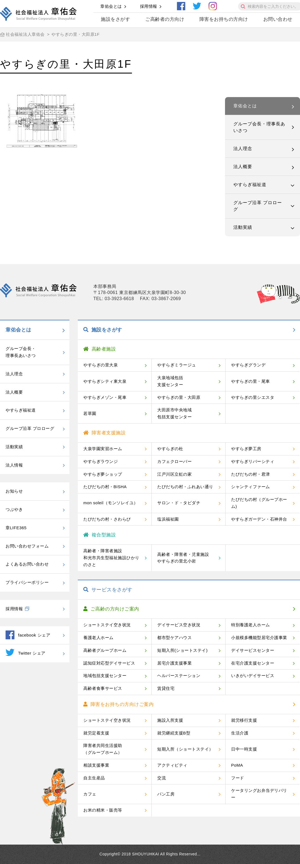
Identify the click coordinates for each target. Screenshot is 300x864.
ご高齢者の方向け (164, 19)
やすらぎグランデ (248, 365)
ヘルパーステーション (178, 675)
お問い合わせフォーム (27, 546)
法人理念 (242, 148)
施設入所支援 (170, 720)
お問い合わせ (277, 19)
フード (237, 778)
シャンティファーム (250, 486)
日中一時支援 (244, 749)
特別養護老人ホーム (250, 624)
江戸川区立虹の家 (174, 474)
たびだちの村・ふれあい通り (185, 486)
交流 (161, 778)
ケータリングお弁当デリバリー (259, 794)
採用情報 (148, 6)
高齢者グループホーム (104, 650)
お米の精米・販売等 (102, 810)
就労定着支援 (96, 733)
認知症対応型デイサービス (109, 663)
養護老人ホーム (98, 637)
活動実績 (242, 227)
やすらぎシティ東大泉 (104, 381)
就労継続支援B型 (173, 733)
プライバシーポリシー (27, 582)
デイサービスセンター (252, 650)
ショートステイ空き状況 (107, 624)
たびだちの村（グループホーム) (259, 503)
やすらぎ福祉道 (249, 184)
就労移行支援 (244, 720)
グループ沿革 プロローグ (257, 206)
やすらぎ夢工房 (246, 448)
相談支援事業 (96, 765)
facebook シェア (28, 634)
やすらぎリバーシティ (252, 461)
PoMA (237, 765)
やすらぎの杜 (170, 448)
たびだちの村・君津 (250, 474)
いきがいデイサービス (252, 675)
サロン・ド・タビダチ (178, 502)
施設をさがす (115, 19)
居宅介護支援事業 (174, 663)
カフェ (89, 794)
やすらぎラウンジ (100, 461)
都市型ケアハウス (174, 637)
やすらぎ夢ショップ (102, 474)
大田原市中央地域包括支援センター (174, 413)
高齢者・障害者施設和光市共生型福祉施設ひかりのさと (111, 557)
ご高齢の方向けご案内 (111, 609)
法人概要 (242, 166)
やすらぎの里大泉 (100, 365)
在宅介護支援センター (252, 663)
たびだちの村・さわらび (107, 519)
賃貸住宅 (165, 688)
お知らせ (14, 491)
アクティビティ (172, 765)
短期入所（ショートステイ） (185, 749)
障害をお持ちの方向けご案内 (118, 704)
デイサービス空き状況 (178, 624)
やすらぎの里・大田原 (178, 397)
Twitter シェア (26, 652)
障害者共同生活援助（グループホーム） (102, 749)
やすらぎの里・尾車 (250, 381)
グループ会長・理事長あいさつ (259, 127)
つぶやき (14, 509)
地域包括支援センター (104, 675)
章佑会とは (111, 6)
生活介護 (239, 733)
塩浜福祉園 (168, 519)
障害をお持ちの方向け (223, 19)
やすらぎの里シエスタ (252, 397)
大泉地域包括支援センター (170, 381)
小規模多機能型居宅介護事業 (259, 637)
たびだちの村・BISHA (105, 486)
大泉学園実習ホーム (102, 448)
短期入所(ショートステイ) (182, 650)
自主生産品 (94, 778)
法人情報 (14, 465)
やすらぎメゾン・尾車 (104, 397)
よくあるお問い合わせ (27, 564)
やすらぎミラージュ (176, 365)
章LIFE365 (16, 527)
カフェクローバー (174, 461)
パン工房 (165, 794)
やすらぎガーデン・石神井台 (259, 519)
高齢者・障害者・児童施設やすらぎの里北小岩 (183, 558)
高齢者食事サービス (102, 688)
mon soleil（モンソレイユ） (110, 502)
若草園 (89, 413)
